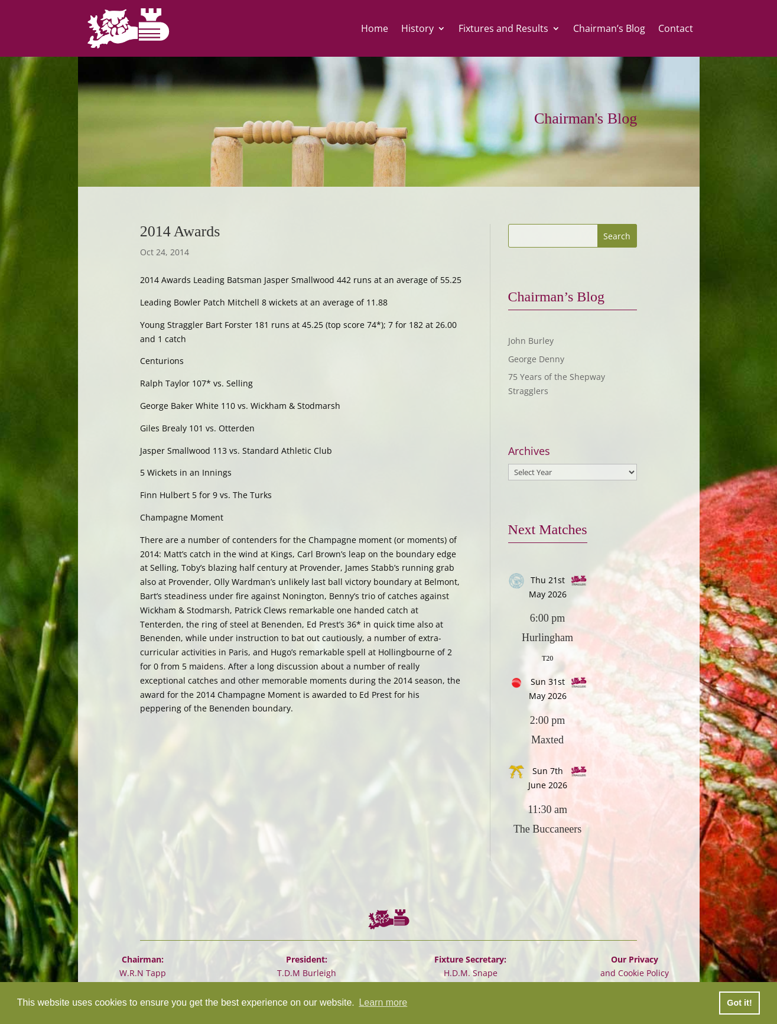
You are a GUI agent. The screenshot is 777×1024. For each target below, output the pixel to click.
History (417, 28)
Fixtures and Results (503, 28)
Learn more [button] (383, 1002)
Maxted (547, 740)
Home (374, 28)
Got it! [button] (739, 1002)
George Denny (536, 359)
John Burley (531, 340)
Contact (675, 28)
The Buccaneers (547, 829)
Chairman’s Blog (609, 28)
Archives (529, 451)
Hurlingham (547, 637)
